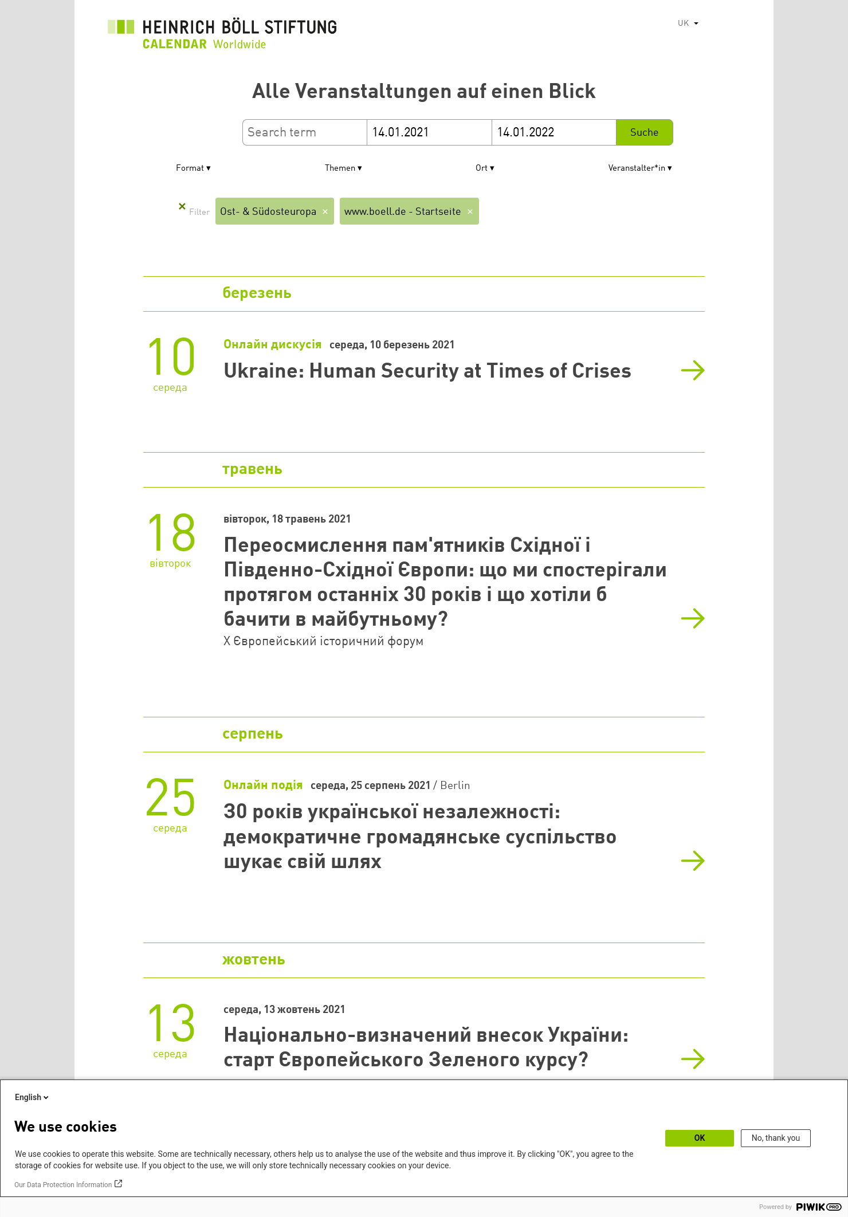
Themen (340, 168)
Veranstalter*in (636, 168)
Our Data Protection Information (63, 1185)
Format (190, 168)
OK (699, 1138)
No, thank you (776, 1138)
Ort (482, 168)
